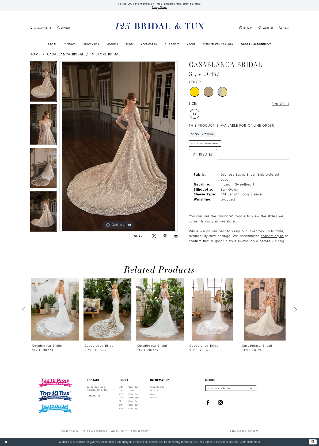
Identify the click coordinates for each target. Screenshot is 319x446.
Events (153, 398)
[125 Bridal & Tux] (159, 26)
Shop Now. (159, 7)
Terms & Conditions (95, 431)
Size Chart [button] (280, 104)
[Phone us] (40, 28)
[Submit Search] (58, 27)
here (257, 442)
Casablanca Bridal (65, 54)
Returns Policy (140, 431)
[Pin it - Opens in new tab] (165, 236)
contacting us (272, 236)
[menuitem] (40, 28)
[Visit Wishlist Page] (266, 28)
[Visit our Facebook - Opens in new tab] (208, 403)
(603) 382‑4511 (95, 396)
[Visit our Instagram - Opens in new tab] (220, 403)
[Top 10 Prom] (55, 383)
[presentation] (55, 310)
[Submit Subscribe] (251, 388)
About (153, 394)
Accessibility (119, 431)
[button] (246, 28)
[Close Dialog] (5, 441)
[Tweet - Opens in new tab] (154, 236)
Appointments (157, 387)
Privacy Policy (69, 431)
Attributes (203, 154)
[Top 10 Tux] (55, 396)
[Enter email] (230, 388)
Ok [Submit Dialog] (313, 441)
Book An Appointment (205, 143)
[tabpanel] (43, 83)
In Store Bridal (105, 54)
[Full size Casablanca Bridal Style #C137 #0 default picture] (118, 146)
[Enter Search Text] (77, 27)
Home (35, 54)
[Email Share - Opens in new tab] (176, 236)
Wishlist (154, 391)
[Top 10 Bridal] (55, 409)
